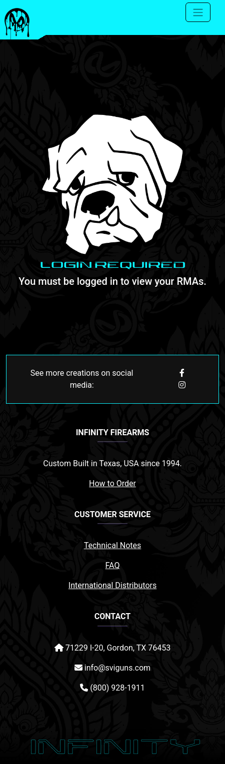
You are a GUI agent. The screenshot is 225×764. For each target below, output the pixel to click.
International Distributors (112, 585)
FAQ (113, 565)
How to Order (112, 483)
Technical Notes (113, 545)
